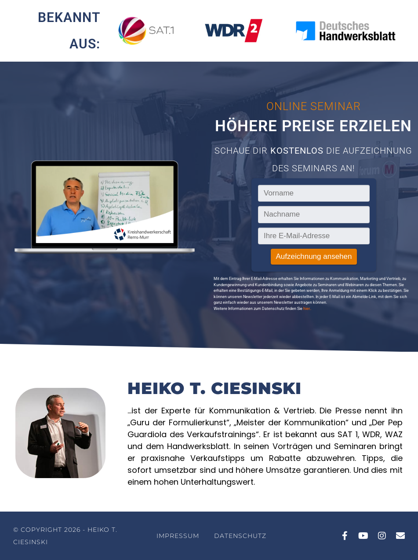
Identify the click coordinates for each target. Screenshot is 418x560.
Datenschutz (240, 536)
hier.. (307, 308)
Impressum (177, 536)
